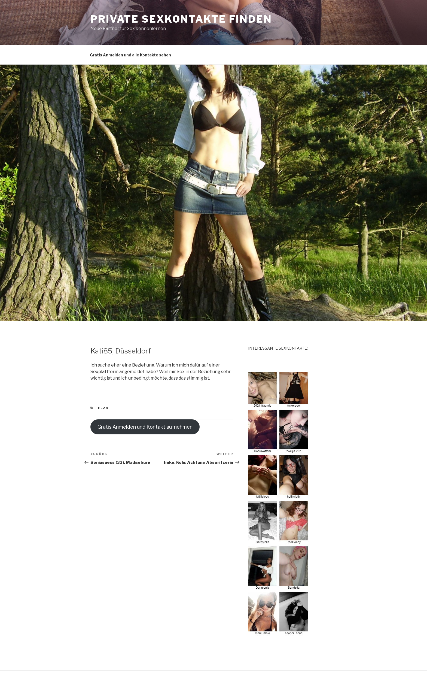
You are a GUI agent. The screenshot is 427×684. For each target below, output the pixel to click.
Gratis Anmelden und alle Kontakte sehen (130, 55)
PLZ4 (103, 408)
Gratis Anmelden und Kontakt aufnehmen (145, 427)
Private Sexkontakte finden (181, 19)
